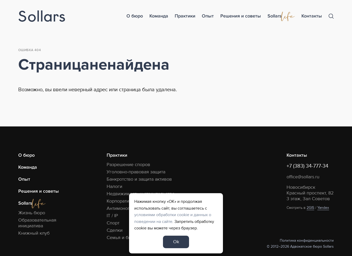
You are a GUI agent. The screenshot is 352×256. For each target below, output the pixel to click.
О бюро (134, 16)
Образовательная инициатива (37, 223)
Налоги (114, 186)
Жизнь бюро (31, 213)
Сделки (115, 230)
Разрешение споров (128, 164)
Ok (176, 242)
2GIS (310, 207)
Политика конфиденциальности (307, 240)
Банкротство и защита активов (139, 179)
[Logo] (41, 16)
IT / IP (112, 215)
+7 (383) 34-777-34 (307, 166)
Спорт (113, 223)
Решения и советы (240, 16)
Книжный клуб (34, 233)
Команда (158, 16)
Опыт (208, 16)
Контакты (311, 16)
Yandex (323, 207)
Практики (185, 16)
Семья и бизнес (124, 237)
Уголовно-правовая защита (136, 172)
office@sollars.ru (303, 177)
